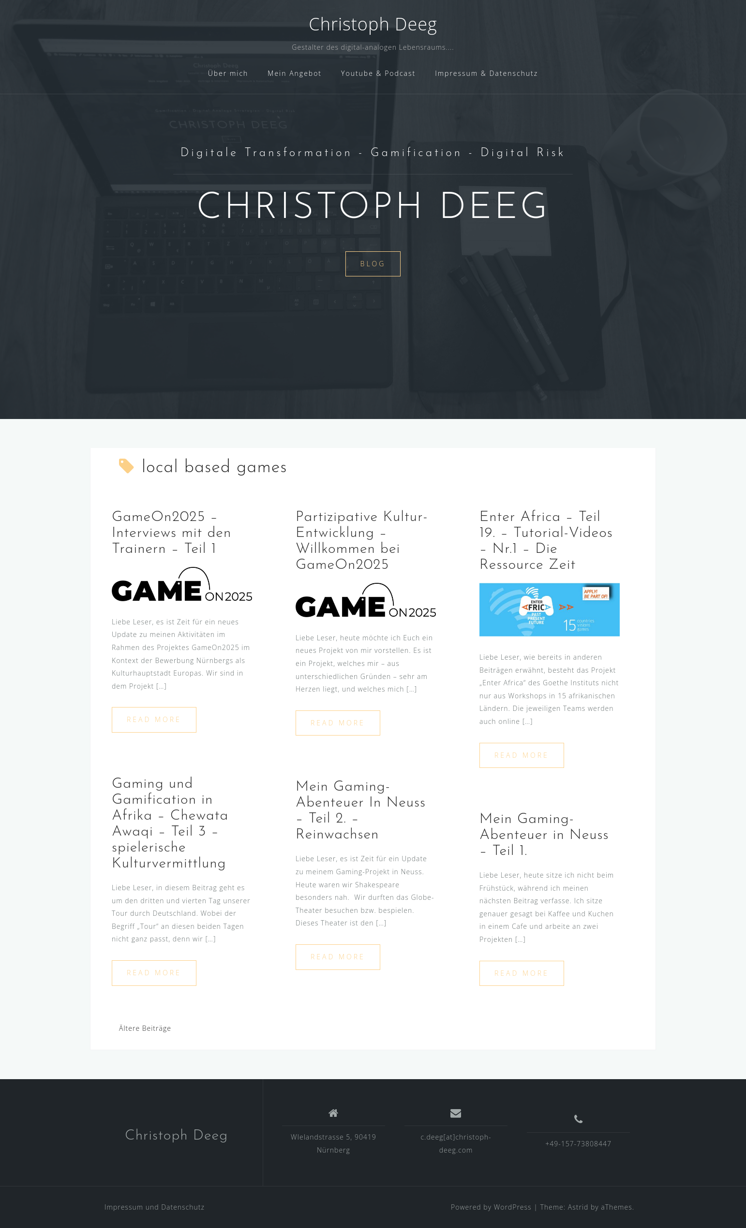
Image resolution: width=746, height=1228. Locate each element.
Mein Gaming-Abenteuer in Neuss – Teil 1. (544, 835)
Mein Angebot (295, 73)
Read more (154, 719)
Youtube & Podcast (378, 73)
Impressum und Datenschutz (154, 1207)
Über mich (228, 73)
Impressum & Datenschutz (486, 73)
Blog (373, 263)
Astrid (578, 1207)
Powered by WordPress (491, 1207)
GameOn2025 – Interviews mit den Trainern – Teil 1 (171, 533)
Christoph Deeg (373, 24)
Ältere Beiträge (145, 1028)
